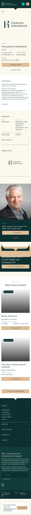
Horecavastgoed (6, 430)
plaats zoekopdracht (16, 282)
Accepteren (22, 508)
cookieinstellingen (8, 508)
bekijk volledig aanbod (15, 407)
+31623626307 (15, 233)
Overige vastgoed (6, 433)
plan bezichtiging (15, 64)
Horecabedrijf (5, 428)
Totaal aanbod (5, 426)
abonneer (7, 495)
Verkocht (4, 435)
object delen (15, 70)
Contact (15, 237)
